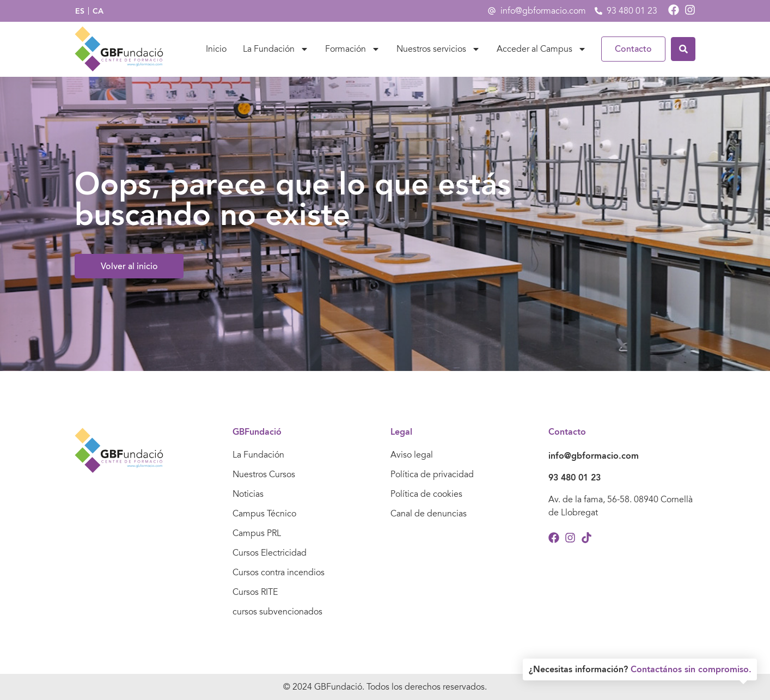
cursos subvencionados (277, 611)
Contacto (633, 49)
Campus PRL (257, 533)
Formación (352, 49)
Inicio (216, 49)
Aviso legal (411, 454)
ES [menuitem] (79, 10)
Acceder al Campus (541, 49)
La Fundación (276, 49)
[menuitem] (79, 11)
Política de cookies (426, 494)
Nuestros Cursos (264, 474)
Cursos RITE (255, 592)
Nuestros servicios (438, 49)
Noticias (248, 494)
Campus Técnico (264, 513)
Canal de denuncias (428, 513)
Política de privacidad (432, 474)
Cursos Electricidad (270, 552)
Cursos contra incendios (279, 572)
